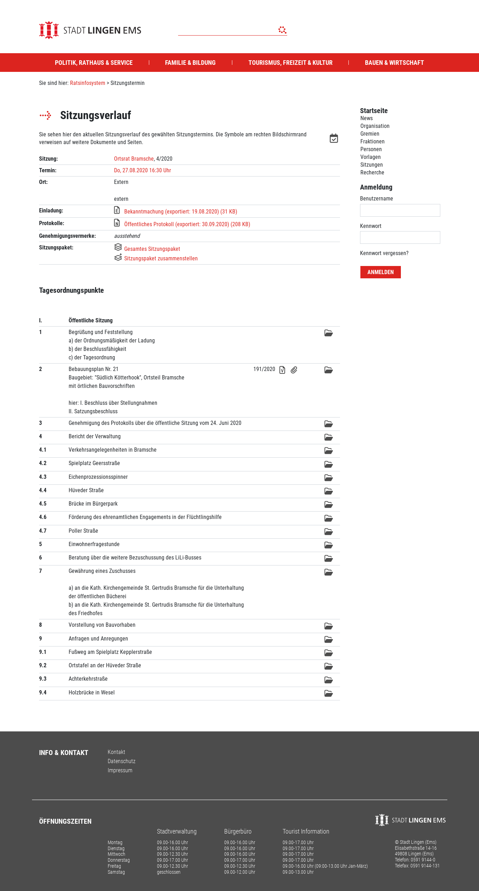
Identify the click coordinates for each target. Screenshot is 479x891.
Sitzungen (371, 164)
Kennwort (371, 226)
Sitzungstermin (128, 83)
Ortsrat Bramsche (134, 158)
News (366, 118)
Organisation (375, 126)
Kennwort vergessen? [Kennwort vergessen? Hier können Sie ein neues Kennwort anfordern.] (384, 253)
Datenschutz (121, 761)
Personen (371, 149)
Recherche (372, 172)
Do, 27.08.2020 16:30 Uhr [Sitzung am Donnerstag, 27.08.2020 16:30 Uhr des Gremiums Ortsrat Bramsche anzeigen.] (142, 170)
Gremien (369, 133)
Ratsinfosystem (87, 83)
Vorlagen (370, 157)
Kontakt (116, 752)
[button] (335, 139)
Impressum (120, 770)
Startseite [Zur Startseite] (374, 110)
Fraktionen (372, 141)
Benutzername (376, 198)
